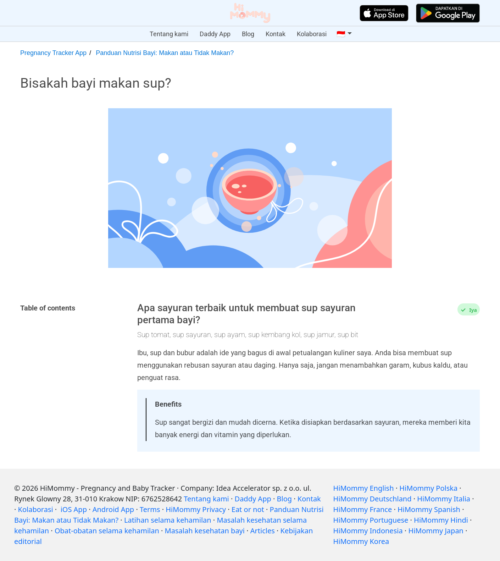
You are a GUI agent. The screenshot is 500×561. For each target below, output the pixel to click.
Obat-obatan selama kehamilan (107, 530)
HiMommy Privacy (196, 509)
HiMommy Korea (361, 541)
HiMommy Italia (443, 499)
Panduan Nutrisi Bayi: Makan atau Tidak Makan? (165, 52)
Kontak (275, 34)
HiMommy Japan (435, 530)
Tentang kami (169, 34)
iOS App (74, 509)
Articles (262, 530)
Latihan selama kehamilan (167, 520)
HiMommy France (362, 509)
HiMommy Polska (428, 488)
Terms (150, 509)
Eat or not (248, 509)
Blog (248, 34)
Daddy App (215, 34)
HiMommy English (363, 488)
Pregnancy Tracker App (53, 52)
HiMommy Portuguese (370, 520)
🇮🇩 (341, 34)
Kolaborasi (312, 34)
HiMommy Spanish (429, 509)
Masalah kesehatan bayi (205, 530)
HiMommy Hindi (441, 520)
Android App (113, 509)
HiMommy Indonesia (367, 530)
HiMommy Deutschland (372, 499)
